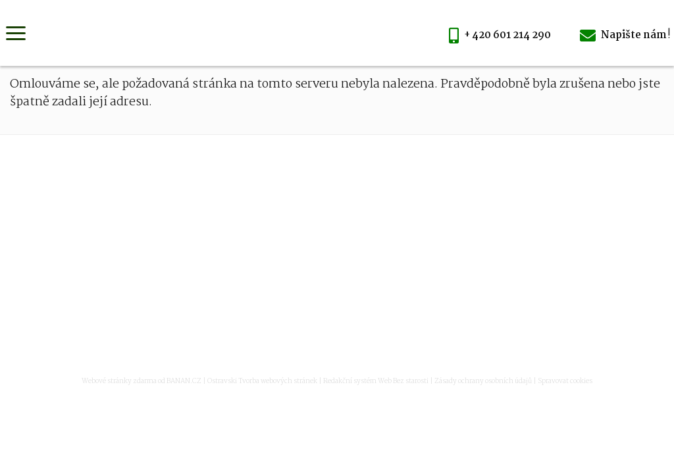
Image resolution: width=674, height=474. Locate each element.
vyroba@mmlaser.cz (366, 265)
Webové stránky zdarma (119, 381)
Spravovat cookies (565, 381)
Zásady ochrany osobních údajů (483, 381)
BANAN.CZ (184, 381)
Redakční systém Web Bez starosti (375, 381)
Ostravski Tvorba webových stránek (262, 381)
